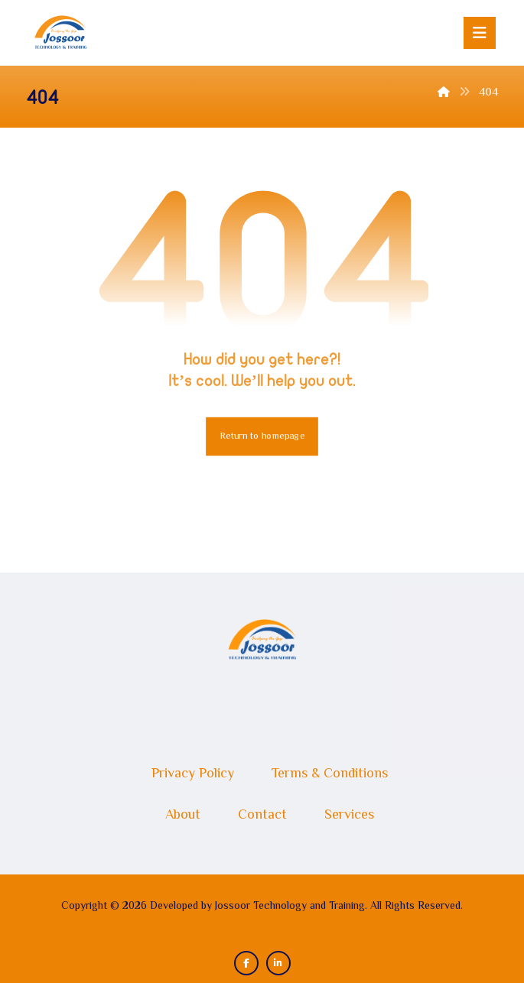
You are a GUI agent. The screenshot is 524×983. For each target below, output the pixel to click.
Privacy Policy (192, 774)
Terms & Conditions (330, 774)
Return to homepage (262, 436)
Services (349, 815)
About (182, 815)
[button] (480, 33)
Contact (262, 815)
